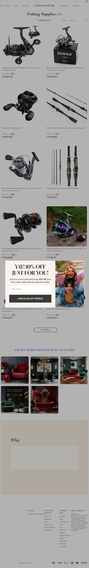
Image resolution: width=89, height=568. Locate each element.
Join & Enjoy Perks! (30, 298)
